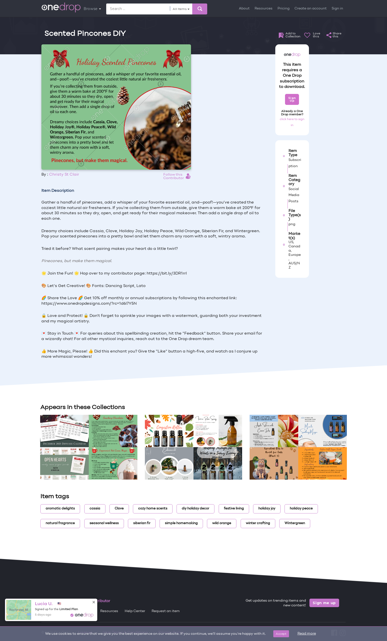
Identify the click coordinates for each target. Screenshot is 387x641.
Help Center (135, 611)
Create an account (310, 8)
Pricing (284, 8)
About (244, 8)
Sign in (337, 8)
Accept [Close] (281, 634)
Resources (264, 8)
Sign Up (292, 99)
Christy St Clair (64, 175)
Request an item (166, 611)
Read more (306, 633)
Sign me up (324, 603)
